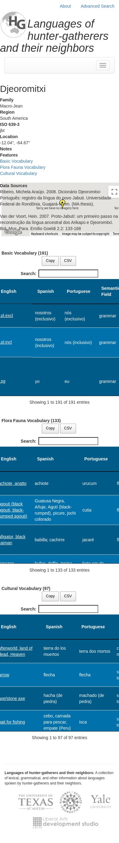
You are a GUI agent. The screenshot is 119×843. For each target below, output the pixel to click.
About (65, 6)
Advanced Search (97, 6)
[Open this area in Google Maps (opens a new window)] (13, 232)
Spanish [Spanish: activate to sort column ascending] (45, 291)
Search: (59, 274)
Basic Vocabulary (16, 161)
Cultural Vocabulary (18, 173)
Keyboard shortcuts (44, 234)
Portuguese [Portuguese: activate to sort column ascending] (78, 291)
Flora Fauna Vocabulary (22, 167)
